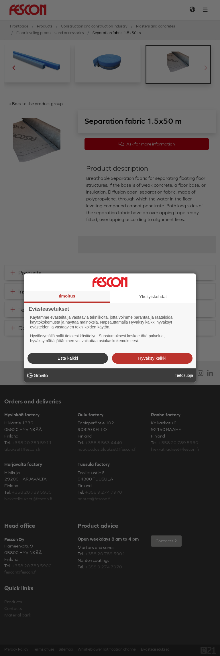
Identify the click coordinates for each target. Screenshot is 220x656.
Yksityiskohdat (153, 296)
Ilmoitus (67, 295)
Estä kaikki (68, 358)
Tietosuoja (184, 375)
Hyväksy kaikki (152, 358)
